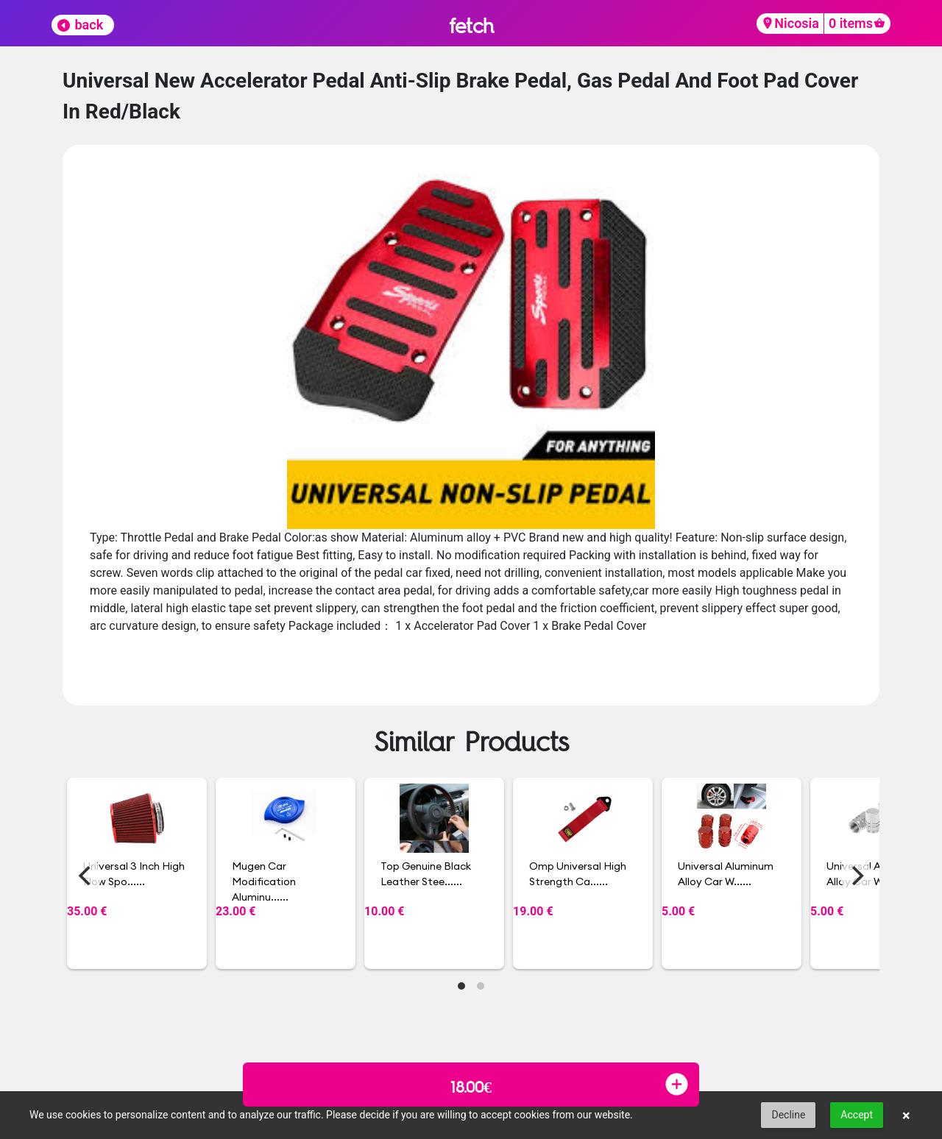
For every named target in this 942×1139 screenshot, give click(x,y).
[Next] (856, 875)
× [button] (906, 1115)
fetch (471, 25)
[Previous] (86, 875)
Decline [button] (788, 1115)
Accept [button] (856, 1115)
